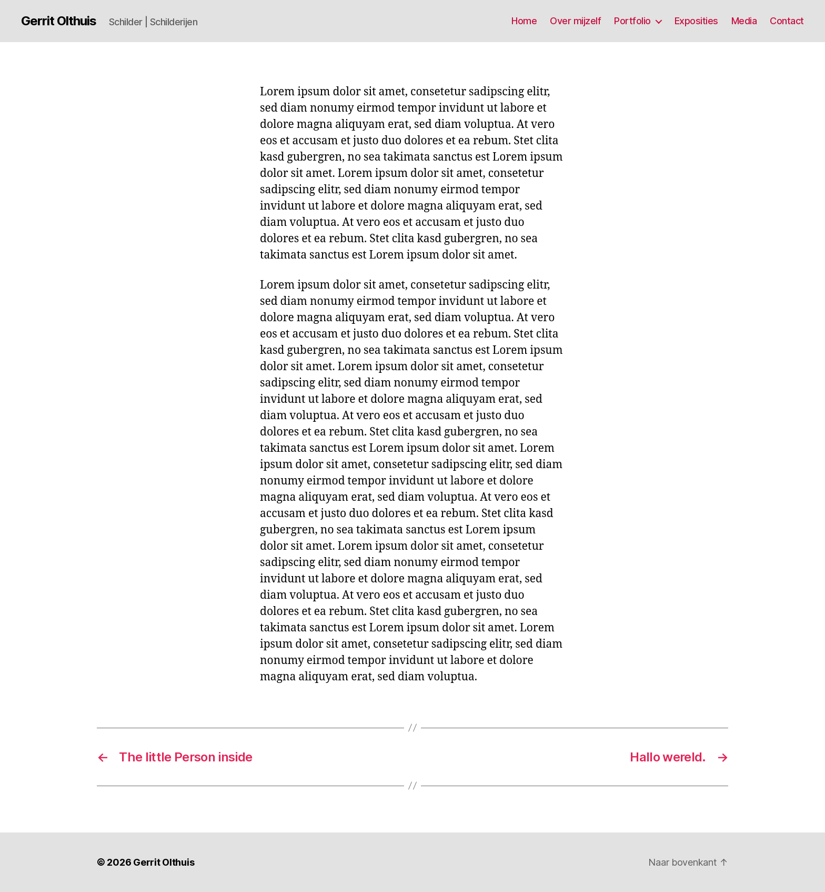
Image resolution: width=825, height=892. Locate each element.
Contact (787, 20)
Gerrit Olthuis (58, 21)
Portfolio (632, 20)
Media (744, 20)
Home (524, 20)
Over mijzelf (575, 20)
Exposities (696, 20)
